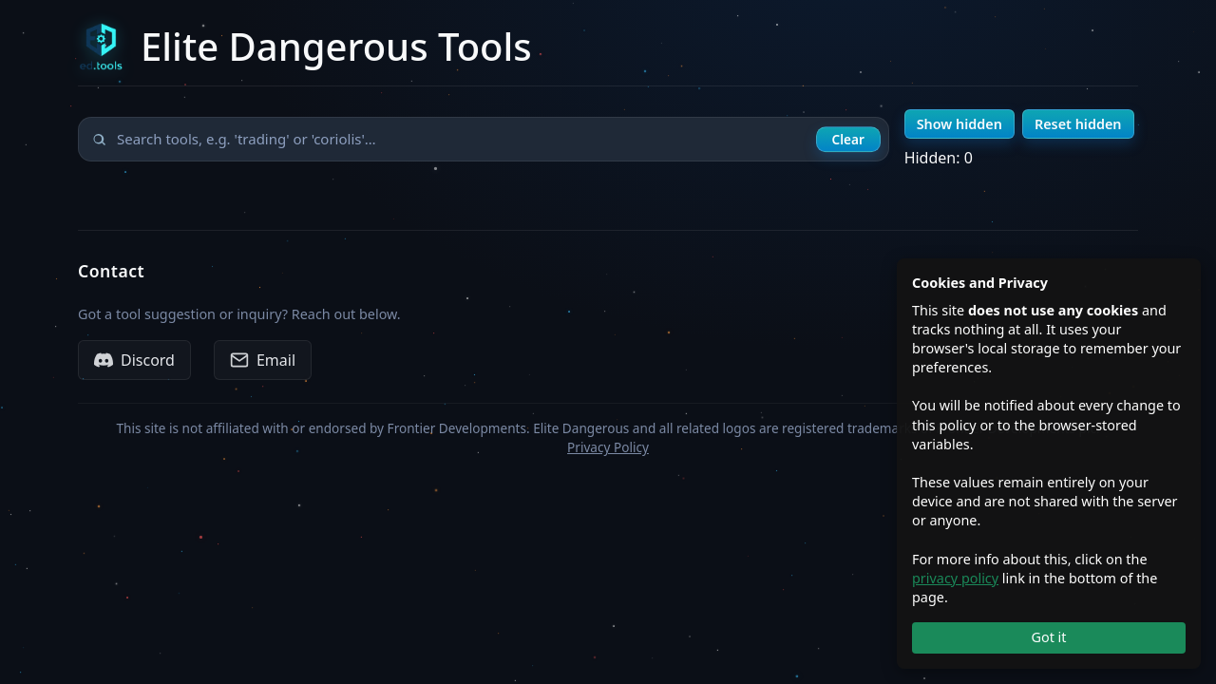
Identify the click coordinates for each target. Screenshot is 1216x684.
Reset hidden (1078, 124)
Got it (1048, 637)
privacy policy (955, 578)
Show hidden (959, 124)
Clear (847, 139)
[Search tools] (483, 139)
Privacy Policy (608, 447)
